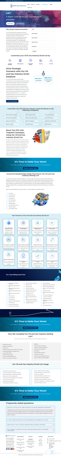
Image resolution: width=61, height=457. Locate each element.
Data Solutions (45, 4)
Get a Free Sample (12, 101)
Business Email (35, 37)
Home (28, 4)
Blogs (51, 4)
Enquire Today (10, 23)
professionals (25, 43)
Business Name (35, 33)
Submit (34, 51)
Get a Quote (52, 452)
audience (8, 152)
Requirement (34, 46)
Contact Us (29, 7)
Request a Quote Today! (30, 168)
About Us (33, 4)
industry (19, 92)
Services (37, 4)
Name (33, 29)
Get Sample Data (20, 23)
